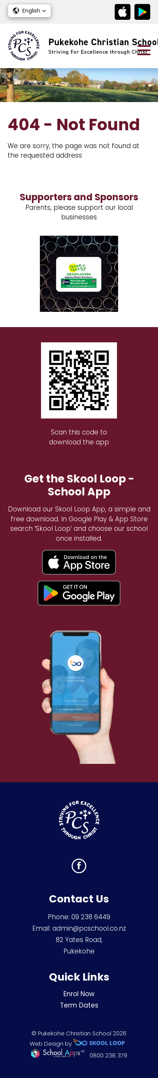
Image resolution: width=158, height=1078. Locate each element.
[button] (29, 10)
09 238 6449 (90, 916)
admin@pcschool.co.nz (89, 928)
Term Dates (79, 1005)
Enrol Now (79, 993)
